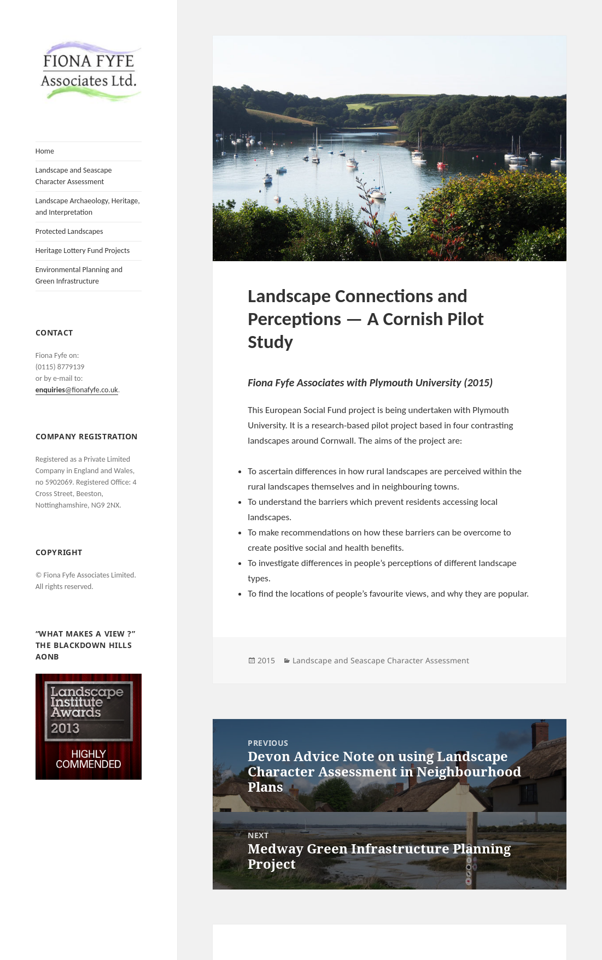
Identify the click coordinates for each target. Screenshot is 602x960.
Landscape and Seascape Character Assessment (74, 176)
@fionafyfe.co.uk (77, 389)
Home (45, 151)
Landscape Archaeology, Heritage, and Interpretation (88, 206)
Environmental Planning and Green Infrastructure (79, 275)
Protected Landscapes (69, 231)
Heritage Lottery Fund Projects (83, 250)
